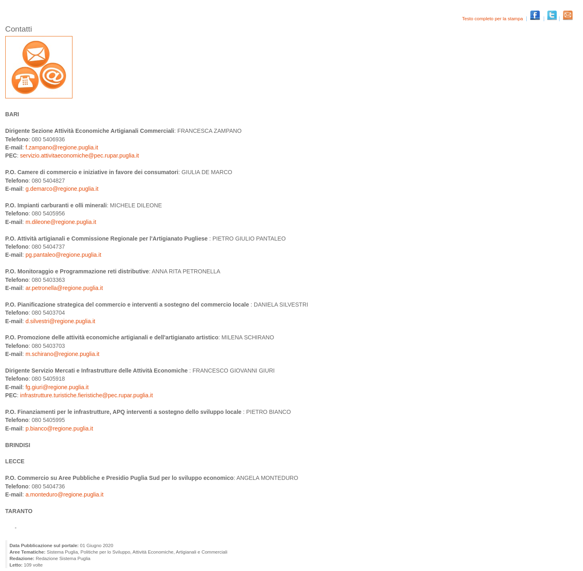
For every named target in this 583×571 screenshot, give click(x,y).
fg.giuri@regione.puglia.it (57, 387)
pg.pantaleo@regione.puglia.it (63, 254)
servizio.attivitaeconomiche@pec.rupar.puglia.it (79, 155)
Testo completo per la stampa (493, 18)
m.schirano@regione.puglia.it (63, 354)
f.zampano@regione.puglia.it (62, 147)
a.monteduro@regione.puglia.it (65, 494)
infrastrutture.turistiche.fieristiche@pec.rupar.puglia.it (86, 395)
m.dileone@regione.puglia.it (61, 222)
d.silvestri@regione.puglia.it (60, 321)
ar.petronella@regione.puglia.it (64, 288)
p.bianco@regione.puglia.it (59, 428)
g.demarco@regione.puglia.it (62, 188)
